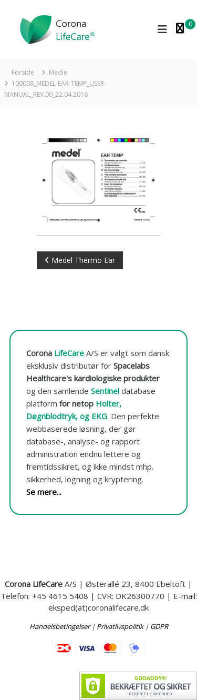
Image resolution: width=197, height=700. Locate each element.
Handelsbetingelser (59, 626)
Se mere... (43, 491)
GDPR (159, 626)
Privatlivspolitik (120, 626)
